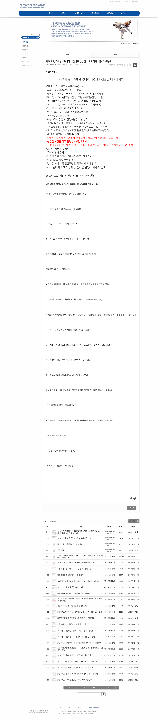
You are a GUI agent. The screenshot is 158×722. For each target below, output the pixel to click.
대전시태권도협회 (51, 64)
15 (89, 687)
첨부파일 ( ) (52, 72)
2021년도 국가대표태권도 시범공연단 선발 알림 (74, 680)
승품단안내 (79, 13)
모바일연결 (125, 1)
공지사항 (25, 42)
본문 (67, 54)
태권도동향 (26, 46)
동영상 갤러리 (27, 65)
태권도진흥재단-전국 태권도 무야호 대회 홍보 (73, 593)
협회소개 (50, 13)
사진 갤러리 (26, 61)
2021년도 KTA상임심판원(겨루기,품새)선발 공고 (75, 668)
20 (113, 687)
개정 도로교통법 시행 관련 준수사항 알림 (72, 606)
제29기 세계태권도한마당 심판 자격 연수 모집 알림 (75, 618)
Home (123, 43)
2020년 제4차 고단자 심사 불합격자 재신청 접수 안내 (76, 562)
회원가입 (117, 1)
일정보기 (25, 50)
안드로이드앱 (134, 1)
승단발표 (25, 54)
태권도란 (124, 13)
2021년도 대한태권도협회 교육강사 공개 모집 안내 (75, 631)
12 (74, 687)
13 (79, 687)
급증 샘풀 (61, 550)
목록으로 (131, 508)
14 (84, 687)
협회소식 (64, 13)
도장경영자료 (94, 13)
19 (108, 687)
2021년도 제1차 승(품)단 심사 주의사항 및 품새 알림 (76, 674)
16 (94, 687)
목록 (115, 54)
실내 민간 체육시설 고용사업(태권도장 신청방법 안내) (76, 581)
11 (70, 687)
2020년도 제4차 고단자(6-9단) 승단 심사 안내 (74, 655)
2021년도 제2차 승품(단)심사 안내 (70, 587)
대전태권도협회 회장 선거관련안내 (69, 544)
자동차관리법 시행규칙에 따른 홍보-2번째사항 (74, 569)
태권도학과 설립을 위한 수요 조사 (69, 575)
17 (98, 687)
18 (103, 687)
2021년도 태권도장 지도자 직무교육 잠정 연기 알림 (76, 637)
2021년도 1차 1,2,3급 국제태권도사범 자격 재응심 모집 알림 (79, 612)
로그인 (111, 1)
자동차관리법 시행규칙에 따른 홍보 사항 (72, 624)
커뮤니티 (110, 13)
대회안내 (25, 57)
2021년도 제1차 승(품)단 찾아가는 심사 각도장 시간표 (77, 661)
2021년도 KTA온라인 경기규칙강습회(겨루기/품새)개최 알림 (79, 643)
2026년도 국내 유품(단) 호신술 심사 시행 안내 (74, 538)
